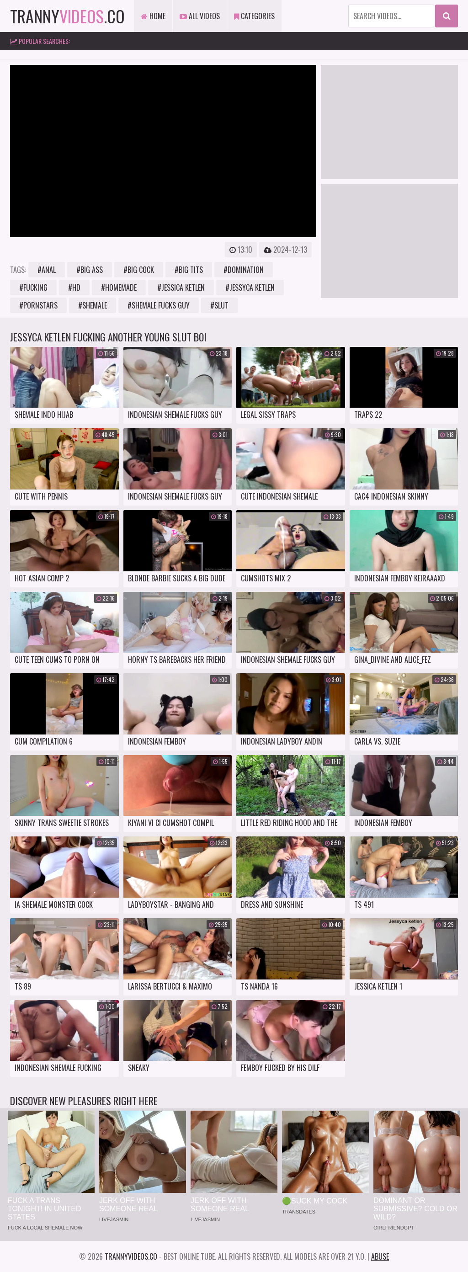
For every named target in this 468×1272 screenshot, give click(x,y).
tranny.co (67, 16)
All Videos (200, 16)
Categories (254, 16)
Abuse (380, 1256)
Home (153, 16)
